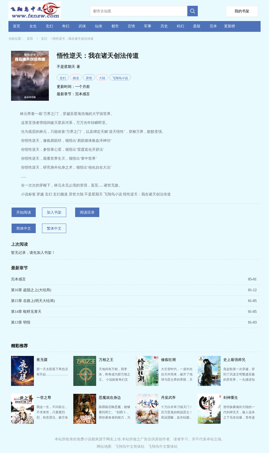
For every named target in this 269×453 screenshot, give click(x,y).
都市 (115, 26)
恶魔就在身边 (110, 398)
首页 (16, 26)
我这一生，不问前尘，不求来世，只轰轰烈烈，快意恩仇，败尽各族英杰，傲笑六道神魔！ (52, 417)
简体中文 (23, 228)
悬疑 (196, 26)
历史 (164, 26)
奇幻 (65, 26)
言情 (131, 26)
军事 (147, 26)
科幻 (180, 26)
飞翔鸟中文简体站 (129, 447)
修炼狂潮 (168, 360)
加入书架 (54, 212)
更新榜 (229, 26)
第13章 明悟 (20, 322)
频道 (76, 78)
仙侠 (98, 26)
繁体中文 (54, 228)
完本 (213, 26)
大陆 (102, 78)
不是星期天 (66, 67)
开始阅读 (23, 212)
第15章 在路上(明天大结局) (33, 301)
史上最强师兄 (234, 360)
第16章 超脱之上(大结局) (31, 290)
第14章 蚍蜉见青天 (26, 312)
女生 (33, 26)
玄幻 (49, 26)
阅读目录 (87, 212)
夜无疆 (42, 360)
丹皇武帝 (168, 398)
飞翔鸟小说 (120, 78)
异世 (89, 78)
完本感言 (82, 94)
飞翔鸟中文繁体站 (163, 447)
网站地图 (104, 447)
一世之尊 (44, 398)
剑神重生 (230, 398)
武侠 (82, 26)
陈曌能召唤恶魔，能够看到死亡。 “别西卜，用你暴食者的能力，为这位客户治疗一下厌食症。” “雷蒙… (114, 417)
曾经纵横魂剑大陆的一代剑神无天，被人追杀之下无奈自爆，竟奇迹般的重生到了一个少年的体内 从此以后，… (239, 417)
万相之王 (106, 360)
